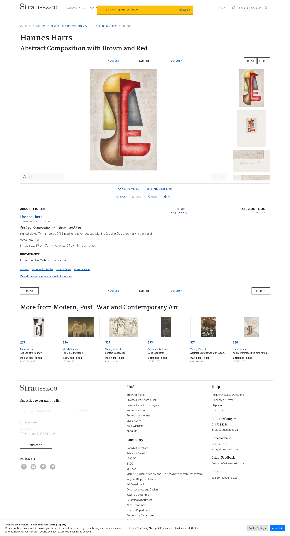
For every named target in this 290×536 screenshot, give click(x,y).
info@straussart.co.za (225, 429)
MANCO (131, 468)
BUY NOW (89, 7)
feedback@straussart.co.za (228, 463)
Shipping (217, 405)
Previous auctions (137, 410)
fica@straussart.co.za (224, 477)
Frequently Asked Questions (228, 394)
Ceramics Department (139, 499)
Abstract (24, 269)
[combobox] (27, 410)
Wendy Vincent (70, 349)
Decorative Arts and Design (142, 489)
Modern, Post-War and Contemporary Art (62, 26)
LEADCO (131, 458)
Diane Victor (26, 349)
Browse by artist (136, 394)
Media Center (134, 420)
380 (235, 342)
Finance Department (138, 510)
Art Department (135, 484)
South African (63, 269)
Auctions (25, 26)
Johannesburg (222, 419)
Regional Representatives (141, 479)
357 (107, 342)
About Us (132, 431)
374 (192, 342)
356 (65, 342)
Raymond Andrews (158, 349)
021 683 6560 (219, 444)
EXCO (130, 463)
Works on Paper (82, 269)
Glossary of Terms (223, 399)
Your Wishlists (135, 425)
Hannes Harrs (31, 217)
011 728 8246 (219, 424)
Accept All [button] (277, 528)
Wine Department (136, 505)
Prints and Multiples (105, 26)
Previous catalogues (139, 415)
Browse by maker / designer (143, 405)
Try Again (184, 10)
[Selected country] (23, 433)
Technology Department (140, 515)
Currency (159, 188)
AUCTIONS (71, 7)
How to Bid (218, 410)
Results (263, 61)
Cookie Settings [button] (257, 528)
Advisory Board (136, 453)
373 (150, 342)
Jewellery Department (139, 494)
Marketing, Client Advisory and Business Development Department (165, 474)
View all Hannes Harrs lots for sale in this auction (46, 276)
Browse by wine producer (141, 399)
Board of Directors (137, 448)
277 (22, 342)
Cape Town (220, 438)
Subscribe (36, 445)
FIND (220, 7)
